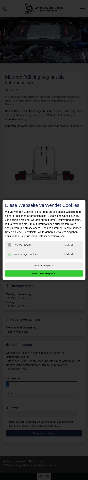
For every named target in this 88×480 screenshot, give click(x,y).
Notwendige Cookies (23, 254)
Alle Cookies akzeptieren (44, 273)
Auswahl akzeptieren (44, 265)
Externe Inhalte (20, 244)
